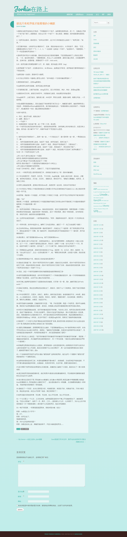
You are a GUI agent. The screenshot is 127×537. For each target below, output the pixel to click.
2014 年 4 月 (97, 291)
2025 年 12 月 (97, 225)
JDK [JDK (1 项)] (109, 192)
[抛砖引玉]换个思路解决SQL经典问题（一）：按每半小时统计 (101, 135)
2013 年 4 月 (97, 303)
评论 (21, 461)
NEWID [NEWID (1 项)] (97, 197)
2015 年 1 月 (97, 271)
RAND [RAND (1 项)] (105, 200)
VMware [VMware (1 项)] (104, 208)
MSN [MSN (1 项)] (94, 197)
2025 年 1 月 (97, 232)
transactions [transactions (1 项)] (96, 206)
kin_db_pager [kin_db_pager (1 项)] (96, 195)
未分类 (18, 429)
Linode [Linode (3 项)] (103, 194)
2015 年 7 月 (97, 252)
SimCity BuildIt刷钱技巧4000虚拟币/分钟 (101, 117)
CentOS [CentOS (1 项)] (98, 189)
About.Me (70, 14)
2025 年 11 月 (97, 229)
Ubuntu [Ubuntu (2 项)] (106, 206)
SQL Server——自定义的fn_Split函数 (29, 439)
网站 (19, 501)
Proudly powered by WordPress (52, 534)
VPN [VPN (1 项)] (107, 208)
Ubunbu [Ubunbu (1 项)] (100, 206)
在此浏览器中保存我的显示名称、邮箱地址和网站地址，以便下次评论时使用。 (46, 505)
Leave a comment (25, 429)
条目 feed (96, 166)
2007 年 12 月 (97, 330)
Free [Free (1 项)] (98, 192)
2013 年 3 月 (97, 306)
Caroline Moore (78, 534)
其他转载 (90, 14)
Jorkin (24, 26)
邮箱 (21, 496)
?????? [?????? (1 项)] (107, 186)
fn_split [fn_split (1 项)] (95, 192)
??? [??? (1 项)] (98, 186)
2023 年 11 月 (97, 236)
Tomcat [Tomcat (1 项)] (104, 203)
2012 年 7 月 (97, 322)
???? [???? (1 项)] (102, 186)
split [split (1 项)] (100, 203)
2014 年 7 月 (97, 287)
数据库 (95, 55)
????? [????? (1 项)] (104, 186)
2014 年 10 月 (97, 283)
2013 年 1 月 (97, 310)
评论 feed (96, 170)
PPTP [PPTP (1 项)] (102, 200)
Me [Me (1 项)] (108, 195)
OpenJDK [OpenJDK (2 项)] (97, 200)
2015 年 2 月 (97, 267)
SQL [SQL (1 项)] (102, 203)
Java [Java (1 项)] (107, 192)
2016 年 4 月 (97, 248)
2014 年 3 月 (97, 295)
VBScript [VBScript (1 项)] (95, 208)
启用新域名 (96, 98)
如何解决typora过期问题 (100, 94)
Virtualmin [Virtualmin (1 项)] (100, 208)
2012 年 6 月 (97, 326)
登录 (94, 162)
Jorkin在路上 (31, 9)
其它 (97, 14)
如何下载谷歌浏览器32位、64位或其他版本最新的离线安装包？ (101, 81)
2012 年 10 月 (97, 318)
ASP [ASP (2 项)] (95, 189)
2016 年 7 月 (97, 244)
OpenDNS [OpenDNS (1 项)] (101, 197)
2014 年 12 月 (97, 275)
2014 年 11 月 (97, 279)
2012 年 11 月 (97, 314)
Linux (109, 14)
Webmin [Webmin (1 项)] (100, 211)
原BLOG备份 (80, 14)
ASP (103, 14)
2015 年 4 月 (97, 264)
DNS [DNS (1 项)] (107, 189)
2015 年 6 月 (97, 256)
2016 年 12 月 (97, 240)
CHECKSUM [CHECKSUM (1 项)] (103, 189)
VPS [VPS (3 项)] (95, 211)
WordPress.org (97, 174)
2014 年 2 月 (97, 299)
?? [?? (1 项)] (93, 186)
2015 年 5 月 (97, 260)
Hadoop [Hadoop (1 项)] (104, 192)
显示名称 (21, 491)
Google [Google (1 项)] (100, 192)
